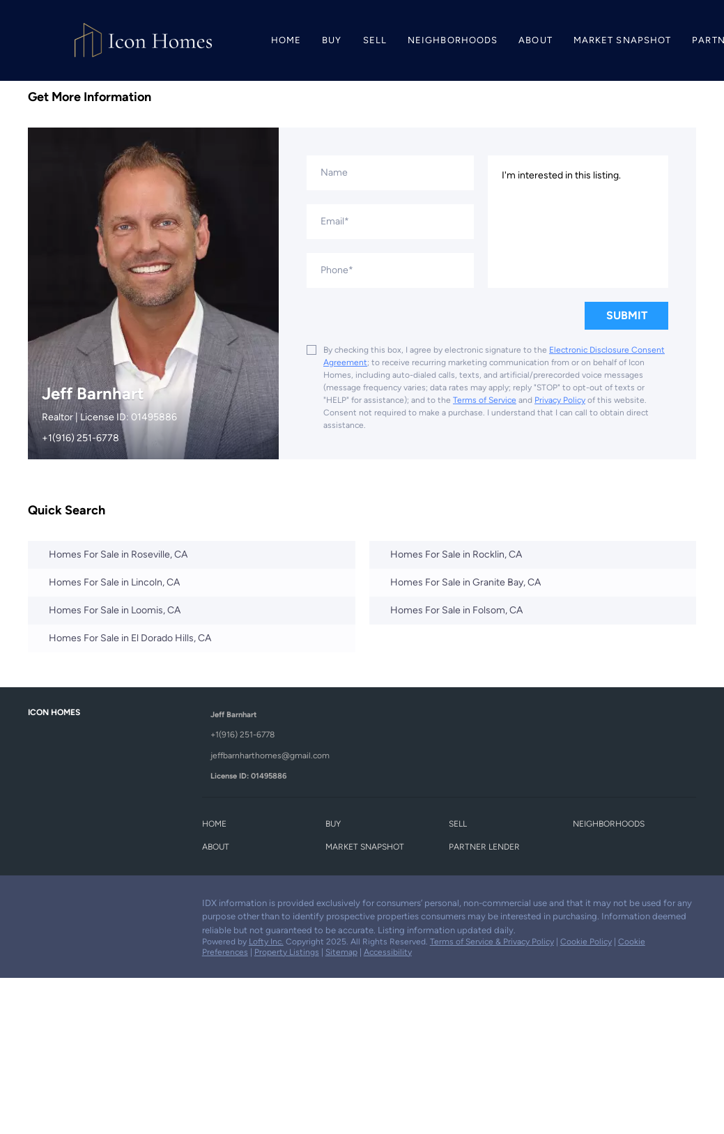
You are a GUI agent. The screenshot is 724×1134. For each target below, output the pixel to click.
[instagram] (94, 906)
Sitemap (341, 952)
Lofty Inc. (266, 942)
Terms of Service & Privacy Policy (492, 942)
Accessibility (388, 952)
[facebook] (38, 906)
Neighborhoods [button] (453, 40)
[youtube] (121, 906)
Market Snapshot (622, 40)
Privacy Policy (559, 400)
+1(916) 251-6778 (80, 438)
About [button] (535, 40)
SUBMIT (626, 315)
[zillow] (66, 906)
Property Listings (286, 952)
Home (286, 40)
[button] (217, 826)
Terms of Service (484, 400)
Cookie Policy (586, 942)
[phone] (390, 270)
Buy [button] (331, 40)
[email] (390, 221)
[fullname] (390, 172)
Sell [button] (375, 40)
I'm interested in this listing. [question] (578, 221)
